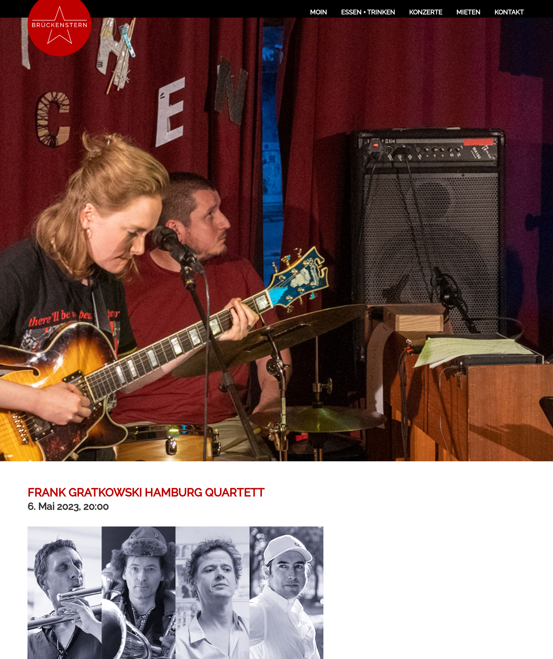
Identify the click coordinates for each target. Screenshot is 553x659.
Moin (318, 12)
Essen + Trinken (368, 12)
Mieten (468, 12)
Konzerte (425, 12)
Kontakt (509, 12)
